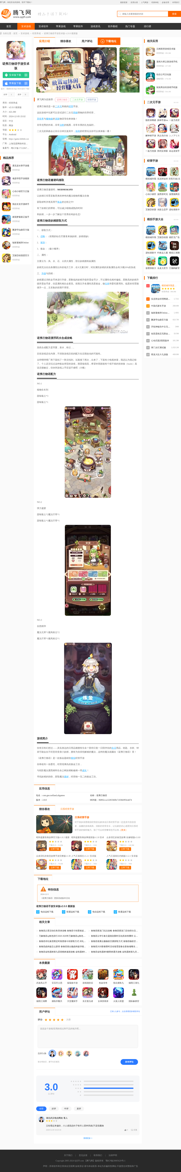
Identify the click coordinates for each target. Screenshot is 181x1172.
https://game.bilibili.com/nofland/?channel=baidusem (19, 139)
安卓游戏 (26, 26)
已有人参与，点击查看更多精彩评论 (125, 1011)
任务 (107, 283)
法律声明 (113, 1155)
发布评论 (129, 1062)
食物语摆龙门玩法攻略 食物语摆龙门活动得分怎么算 (115, 931)
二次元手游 (77, 100)
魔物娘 (49, 119)
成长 (84, 770)
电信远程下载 (47, 912)
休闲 (77, 131)
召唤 (42, 236)
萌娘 (75, 112)
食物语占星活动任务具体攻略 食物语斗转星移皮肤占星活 (63, 931)
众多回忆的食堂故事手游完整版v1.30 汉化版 (53, 856)
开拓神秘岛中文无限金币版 (163, 327)
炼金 (59, 202)
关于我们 (68, 1155)
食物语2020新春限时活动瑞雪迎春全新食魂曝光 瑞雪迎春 (115, 946)
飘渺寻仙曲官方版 (159, 320)
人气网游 (144, 2)
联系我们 (98, 1155)
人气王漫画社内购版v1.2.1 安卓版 (122, 856)
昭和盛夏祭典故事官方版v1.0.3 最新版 (53, 837)
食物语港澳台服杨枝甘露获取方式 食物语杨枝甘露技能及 (115, 941)
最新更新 (123, 2)
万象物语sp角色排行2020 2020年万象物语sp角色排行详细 (63, 936)
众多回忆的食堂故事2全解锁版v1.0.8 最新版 (123, 837)
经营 (71, 106)
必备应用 (165, 2)
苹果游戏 (61, 26)
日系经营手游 (82, 817)
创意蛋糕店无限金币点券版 (163, 334)
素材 (66, 776)
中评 (66, 1108)
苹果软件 (78, 26)
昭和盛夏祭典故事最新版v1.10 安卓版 (87, 837)
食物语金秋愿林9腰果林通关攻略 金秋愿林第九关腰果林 (115, 952)
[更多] (123, 830)
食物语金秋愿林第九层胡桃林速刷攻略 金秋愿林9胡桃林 (63, 952)
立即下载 (55, 849)
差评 (79, 1108)
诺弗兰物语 (62, 100)
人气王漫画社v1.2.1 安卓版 (83, 856)
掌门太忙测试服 (158, 347)
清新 (57, 119)
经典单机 (155, 2)
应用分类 (134, 2)
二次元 (58, 106)
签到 (42, 242)
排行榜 (147, 26)
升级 (43, 273)
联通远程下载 (73, 912)
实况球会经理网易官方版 (162, 299)
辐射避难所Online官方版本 (163, 313)
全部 (41, 1108)
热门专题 (130, 26)
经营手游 (92, 100)
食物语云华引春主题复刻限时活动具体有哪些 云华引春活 (115, 936)
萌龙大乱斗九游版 (159, 354)
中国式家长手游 (158, 306)
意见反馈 (83, 1155)
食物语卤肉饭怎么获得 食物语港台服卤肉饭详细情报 (63, 946)
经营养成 (36, 33)
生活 (114, 748)
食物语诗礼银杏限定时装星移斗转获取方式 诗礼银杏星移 (63, 941)
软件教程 (113, 26)
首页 (8, 26)
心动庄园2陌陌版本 (160, 340)
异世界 (40, 119)
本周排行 (175, 2)
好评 (54, 1108)
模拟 (73, 758)
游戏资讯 (95, 26)
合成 (64, 337)
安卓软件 (43, 26)
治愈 (62, 125)
